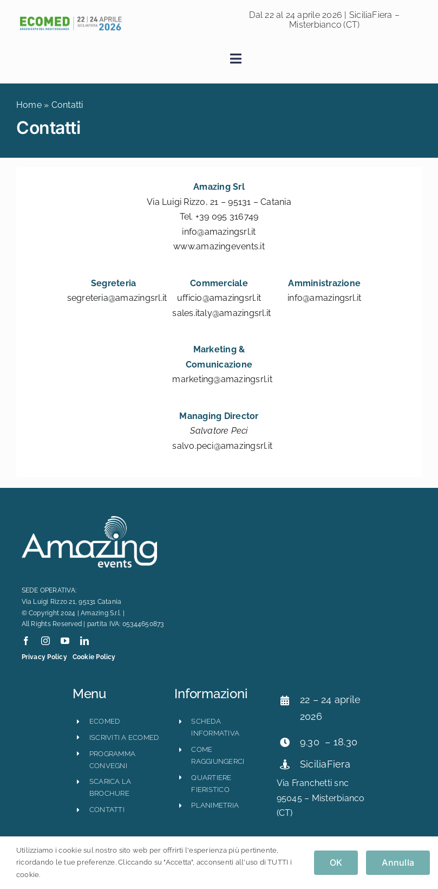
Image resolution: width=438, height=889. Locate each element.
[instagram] (45, 640)
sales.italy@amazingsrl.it (221, 313)
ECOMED (104, 721)
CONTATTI (107, 810)
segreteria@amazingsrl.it (117, 298)
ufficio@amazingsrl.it (219, 298)
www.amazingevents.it (219, 246)
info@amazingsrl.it (219, 232)
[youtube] (65, 640)
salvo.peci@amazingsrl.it (222, 446)
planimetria (215, 805)
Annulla (398, 862)
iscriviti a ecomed (124, 737)
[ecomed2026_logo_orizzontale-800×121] (70, 19)
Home (29, 105)
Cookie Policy (94, 657)
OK (336, 862)
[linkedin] (84, 640)
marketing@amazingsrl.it (222, 379)
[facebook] (26, 640)
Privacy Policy (44, 657)
